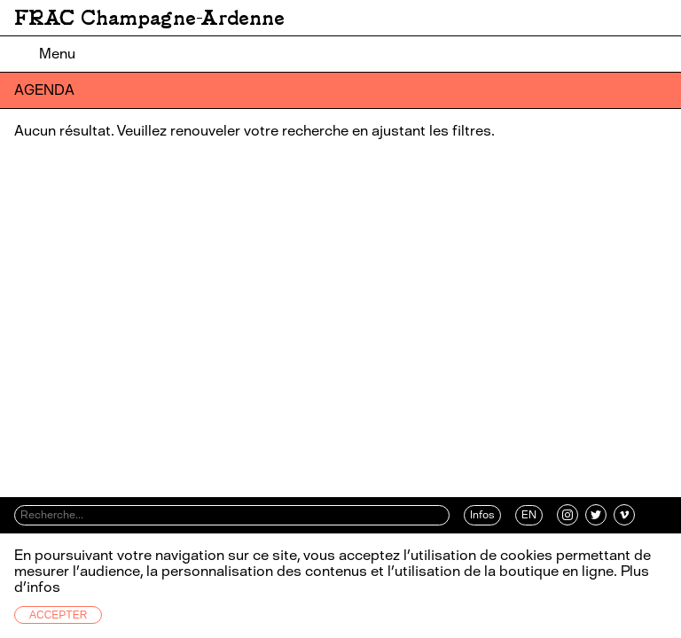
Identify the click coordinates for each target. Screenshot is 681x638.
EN (528, 515)
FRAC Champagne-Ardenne (149, 17)
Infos (482, 515)
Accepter (58, 615)
